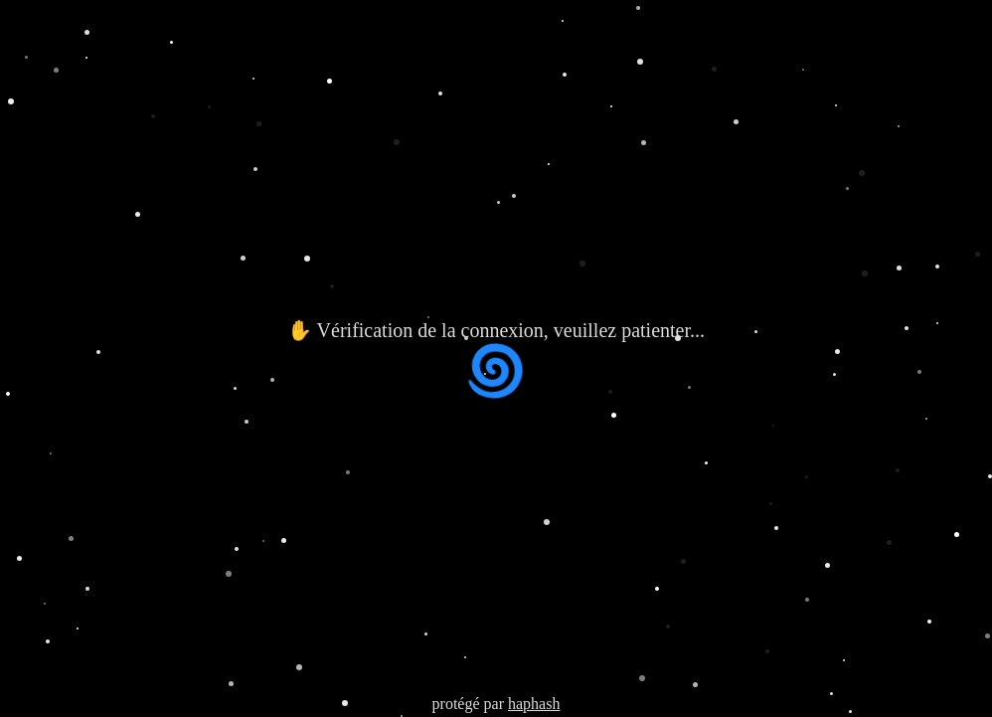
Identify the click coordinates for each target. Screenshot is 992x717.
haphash (534, 703)
